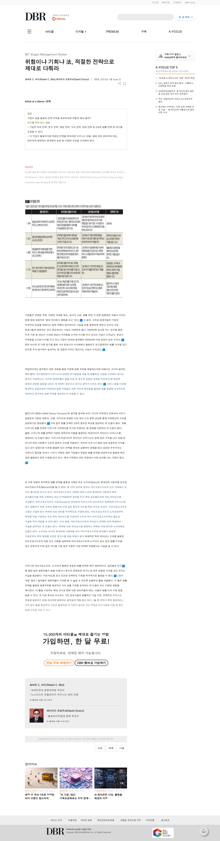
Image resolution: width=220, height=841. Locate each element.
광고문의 (165, 820)
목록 (111, 748)
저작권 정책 (86, 820)
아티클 (49, 31)
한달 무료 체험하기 (59, 663)
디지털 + (81, 31)
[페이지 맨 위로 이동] (204, 832)
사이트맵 (150, 820)
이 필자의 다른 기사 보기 (41, 699)
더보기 (119, 83)
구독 (144, 31)
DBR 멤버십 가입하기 (91, 663)
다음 (121, 748)
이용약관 (72, 820)
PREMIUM (112, 31)
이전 (100, 748)
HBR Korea (190, 2)
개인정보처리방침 (105, 820)
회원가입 (166, 2)
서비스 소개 (56, 820)
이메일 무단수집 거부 (130, 820)
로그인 (155, 2)
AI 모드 (185, 17)
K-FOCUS (175, 31)
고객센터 (177, 2)
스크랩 (124, 83)
